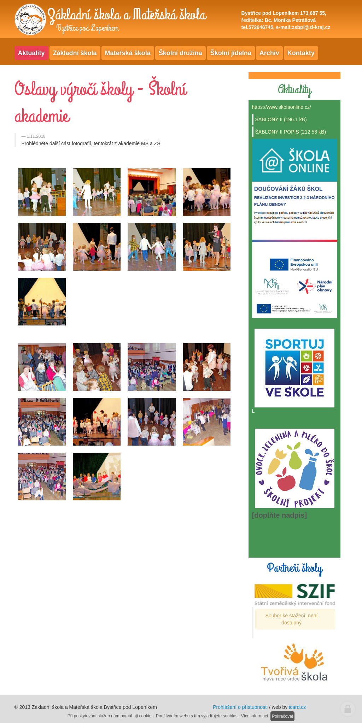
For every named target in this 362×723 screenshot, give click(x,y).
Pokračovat (282, 716)
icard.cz (297, 707)
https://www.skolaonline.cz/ (281, 107)
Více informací (254, 715)
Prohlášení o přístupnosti (240, 707)
